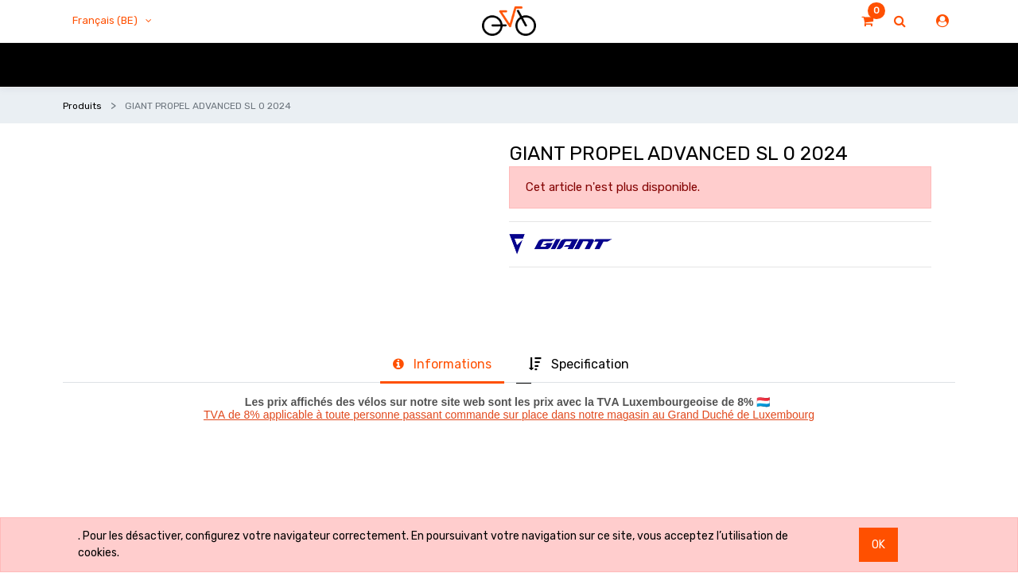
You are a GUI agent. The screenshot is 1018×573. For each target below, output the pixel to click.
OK (878, 545)
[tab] (442, 365)
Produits (82, 105)
